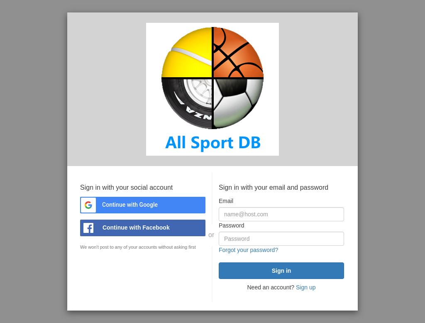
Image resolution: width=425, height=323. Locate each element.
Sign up (305, 287)
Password (231, 225)
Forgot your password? (248, 250)
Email (226, 201)
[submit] (281, 270)
